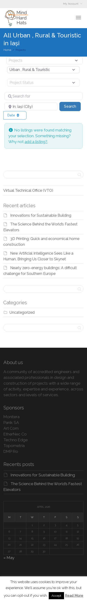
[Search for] (43, 96)
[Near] (31, 106)
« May (8, 557)
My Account (71, 3)
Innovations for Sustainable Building (40, 215)
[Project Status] (43, 83)
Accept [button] (56, 595)
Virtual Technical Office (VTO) (28, 190)
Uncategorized (22, 312)
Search (72, 106)
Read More (74, 595)
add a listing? (36, 141)
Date (13, 115)
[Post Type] (44, 60)
